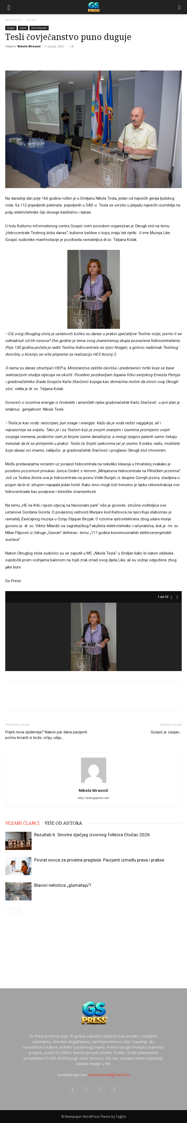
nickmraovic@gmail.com (109, 1074)
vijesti (23, 28)
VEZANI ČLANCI (22, 823)
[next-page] (17, 911)
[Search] (179, 7)
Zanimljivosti (39, 28)
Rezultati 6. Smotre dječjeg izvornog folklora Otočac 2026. (92, 834)
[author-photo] (93, 783)
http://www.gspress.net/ (94, 798)
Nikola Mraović (29, 46)
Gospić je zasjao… (166, 732)
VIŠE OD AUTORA (63, 823)
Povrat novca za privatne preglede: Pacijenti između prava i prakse (99, 860)
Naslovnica (13, 19)
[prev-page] (8, 911)
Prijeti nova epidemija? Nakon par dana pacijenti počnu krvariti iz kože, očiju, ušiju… (46, 735)
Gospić (32, 19)
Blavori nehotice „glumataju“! (62, 885)
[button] (9, 7)
